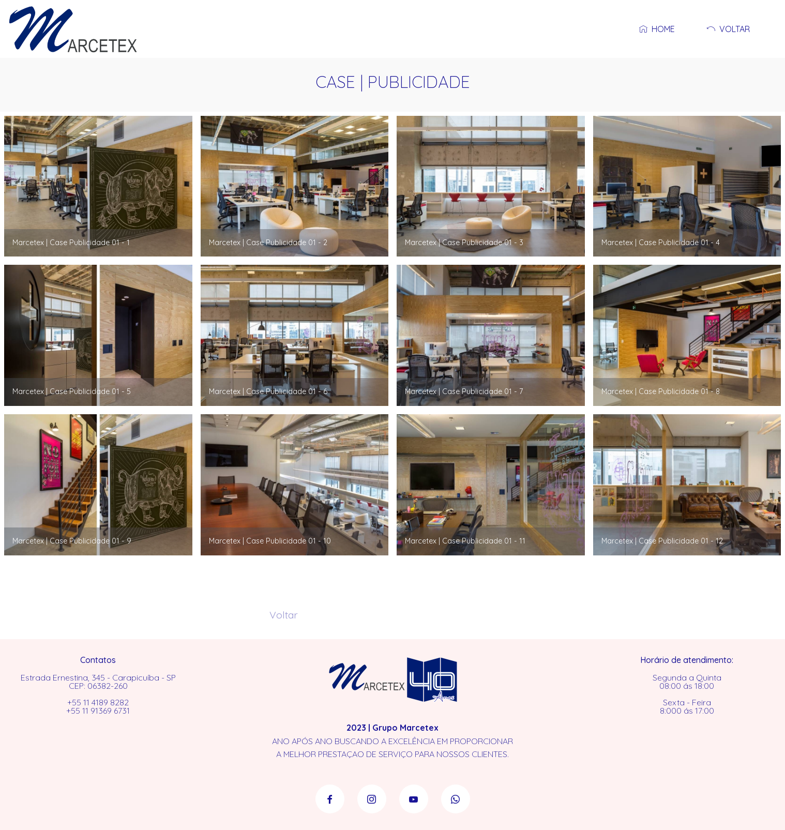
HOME (655, 29)
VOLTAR (726, 29)
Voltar (283, 620)
